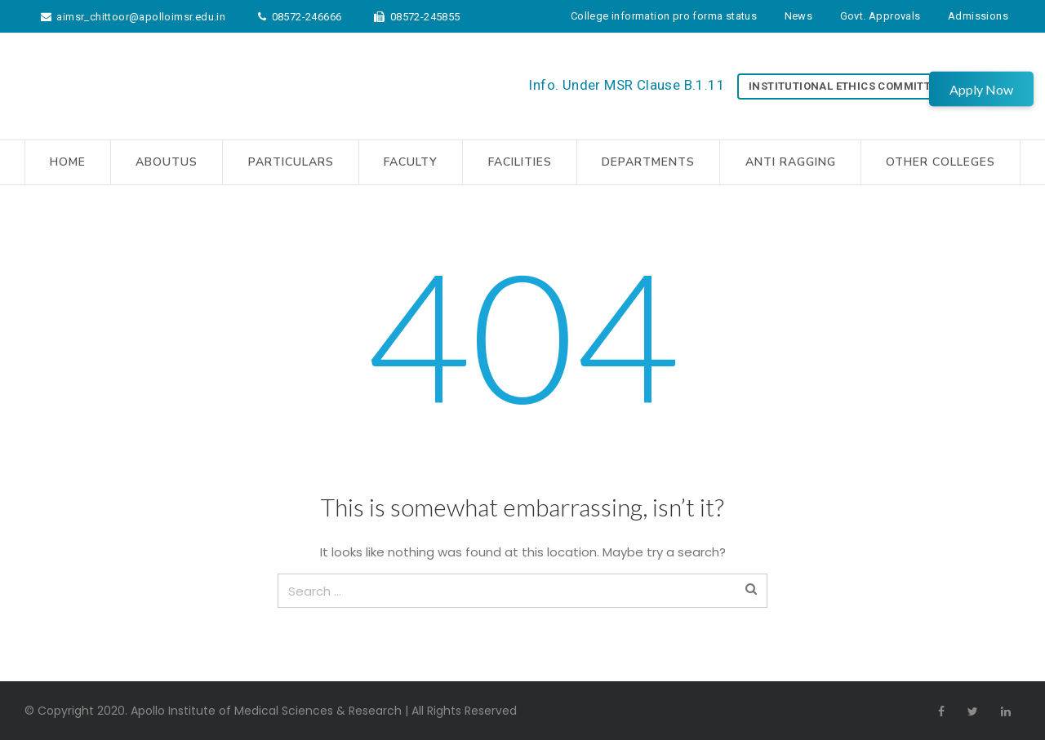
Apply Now (981, 88)
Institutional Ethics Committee (846, 86)
